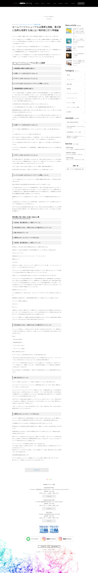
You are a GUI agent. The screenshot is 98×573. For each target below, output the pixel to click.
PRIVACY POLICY (51, 549)
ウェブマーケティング (23, 24)
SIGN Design (75, 158)
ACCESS (45, 549)
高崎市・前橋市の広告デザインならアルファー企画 (23, 3)
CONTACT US (43, 546)
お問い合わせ (37, 470)
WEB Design (75, 148)
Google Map (49, 496)
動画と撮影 (69, 84)
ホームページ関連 (32, 24)
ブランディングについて (72, 93)
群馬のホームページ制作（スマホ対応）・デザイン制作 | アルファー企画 (50, 551)
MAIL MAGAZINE (55, 546)
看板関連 (69, 88)
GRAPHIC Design (75, 153)
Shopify (68, 75)
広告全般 (38, 24)
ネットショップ (70, 79)
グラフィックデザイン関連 (73, 107)
